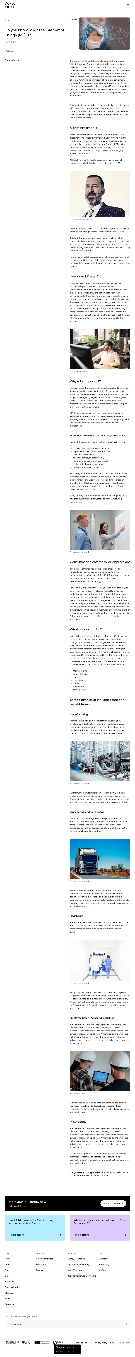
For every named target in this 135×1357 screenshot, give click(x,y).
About (8, 1264)
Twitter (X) (104, 1264)
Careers (8, 1275)
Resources (9, 1281)
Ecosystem (41, 1264)
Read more (61, 1351)
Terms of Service (83, 1342)
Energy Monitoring (76, 1258)
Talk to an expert (112, 1206)
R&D (112, 1342)
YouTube (103, 1270)
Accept (71, 1351)
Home (7, 1258)
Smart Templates (44, 1258)
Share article (11, 59)
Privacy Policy (100, 1342)
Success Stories (12, 1286)
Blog (9, 20)
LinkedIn (103, 1258)
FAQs (7, 1298)
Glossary (9, 1292)
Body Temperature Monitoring (82, 1275)
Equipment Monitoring (78, 1264)
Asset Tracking (75, 1270)
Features (40, 1270)
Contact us (10, 1304)
